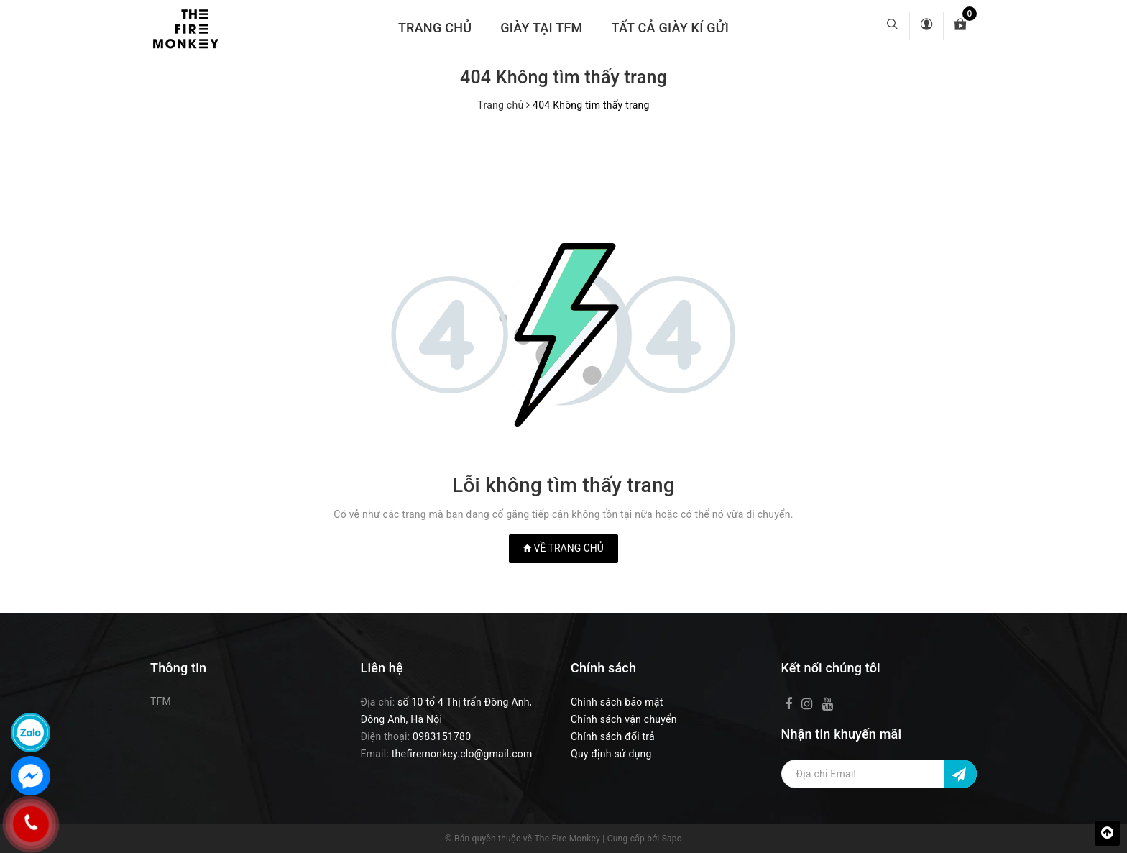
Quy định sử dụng (611, 754)
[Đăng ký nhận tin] (960, 774)
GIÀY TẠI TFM (541, 27)
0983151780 (442, 736)
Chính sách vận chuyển (624, 719)
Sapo (672, 839)
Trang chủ (435, 27)
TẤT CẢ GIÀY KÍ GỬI (671, 27)
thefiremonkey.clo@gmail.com (462, 754)
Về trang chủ (563, 548)
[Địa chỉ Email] (879, 774)
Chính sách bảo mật (617, 702)
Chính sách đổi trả (613, 736)
